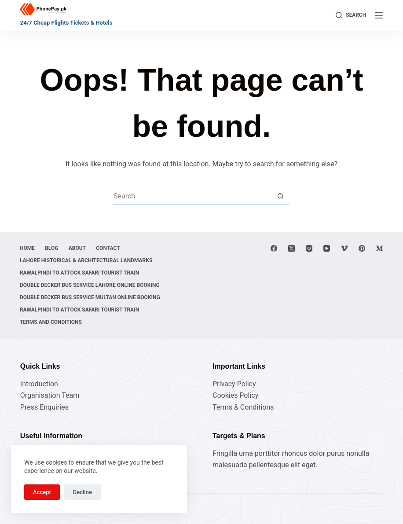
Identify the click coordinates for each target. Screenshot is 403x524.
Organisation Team (49, 395)
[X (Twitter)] (291, 248)
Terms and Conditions (51, 322)
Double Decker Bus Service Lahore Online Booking (90, 285)
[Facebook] (274, 248)
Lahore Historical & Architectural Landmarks (86, 260)
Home (27, 248)
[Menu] (379, 15)
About (79, 248)
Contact (110, 248)
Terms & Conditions (243, 407)
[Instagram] (309, 248)
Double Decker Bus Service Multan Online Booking (90, 297)
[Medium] (379, 248)
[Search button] (280, 196)
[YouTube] (326, 248)
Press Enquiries (44, 407)
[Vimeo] (344, 248)
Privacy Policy (234, 384)
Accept (42, 492)
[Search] (351, 15)
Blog (52, 248)
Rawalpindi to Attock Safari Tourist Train (79, 273)
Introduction (39, 384)
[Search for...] (193, 196)
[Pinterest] (362, 248)
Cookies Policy (235, 395)
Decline (82, 492)
